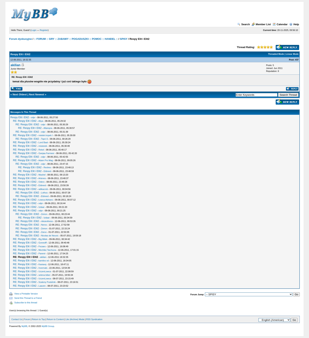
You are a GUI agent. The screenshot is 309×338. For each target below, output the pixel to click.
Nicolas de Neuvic (49, 235)
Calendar (280, 24)
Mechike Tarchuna (47, 250)
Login (33, 30)
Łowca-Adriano (45, 200)
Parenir (41, 253)
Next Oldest (20, 94)
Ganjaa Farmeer (46, 153)
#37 (297, 59)
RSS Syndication (94, 319)
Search (243, 24)
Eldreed (47, 171)
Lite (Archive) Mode (75, 319)
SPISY (123, 38)
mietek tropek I (45, 135)
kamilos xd (43, 260)
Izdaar (41, 207)
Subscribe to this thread (25, 302)
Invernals (42, 268)
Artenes (42, 178)
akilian (15, 65)
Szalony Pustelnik (47, 282)
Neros (44, 225)
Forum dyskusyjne (20, 38)
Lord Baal (43, 142)
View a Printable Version (26, 293)
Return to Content (55, 319)
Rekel (41, 150)
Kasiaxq (42, 264)
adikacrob (43, 189)
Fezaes (42, 246)
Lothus (44, 192)
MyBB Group (48, 326)
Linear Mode (292, 54)
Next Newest (36, 94)
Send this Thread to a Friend (28, 298)
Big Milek (42, 239)
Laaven (42, 286)
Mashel (41, 175)
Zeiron (44, 214)
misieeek (42, 146)
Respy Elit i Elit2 (19, 117)
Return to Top (38, 319)
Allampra (48, 128)
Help (294, 24)
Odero (41, 182)
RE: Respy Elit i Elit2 (24, 120)
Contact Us (16, 319)
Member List (261, 24)
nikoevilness (47, 221)
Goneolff (42, 242)
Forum (27, 319)
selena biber (44, 275)
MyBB (24, 326)
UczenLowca (44, 271)
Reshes (47, 167)
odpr (33, 117)
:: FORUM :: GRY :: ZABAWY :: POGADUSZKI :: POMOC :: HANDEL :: (76, 38)
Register (44, 30)
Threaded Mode (276, 54)
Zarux (44, 232)
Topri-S (44, 139)
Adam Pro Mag (45, 160)
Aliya (40, 121)
